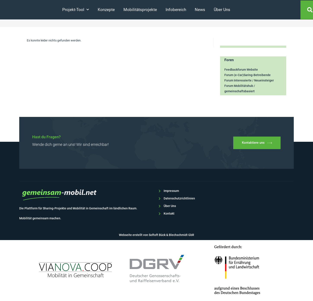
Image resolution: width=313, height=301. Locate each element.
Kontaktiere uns (257, 142)
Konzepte (106, 9)
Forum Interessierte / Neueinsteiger (249, 80)
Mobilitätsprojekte (140, 9)
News (200, 9)
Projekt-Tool (75, 9)
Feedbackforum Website (241, 69)
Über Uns (222, 9)
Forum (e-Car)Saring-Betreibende (247, 75)
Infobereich (176, 9)
